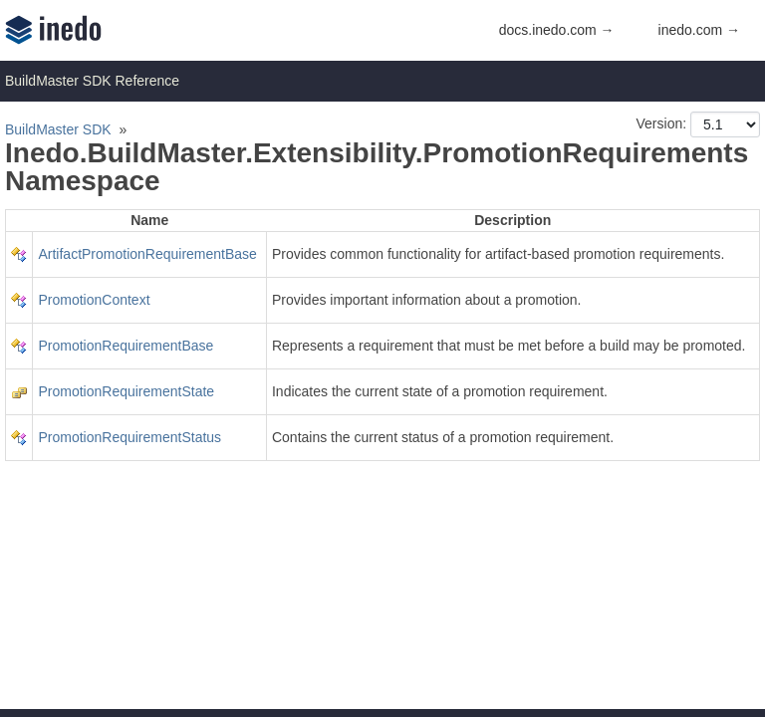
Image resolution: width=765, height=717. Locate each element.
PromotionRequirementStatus (129, 437)
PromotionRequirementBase (125, 346)
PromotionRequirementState (126, 391)
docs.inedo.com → (557, 30)
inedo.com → (699, 30)
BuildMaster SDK (58, 129)
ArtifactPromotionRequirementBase (147, 254)
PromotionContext (93, 300)
